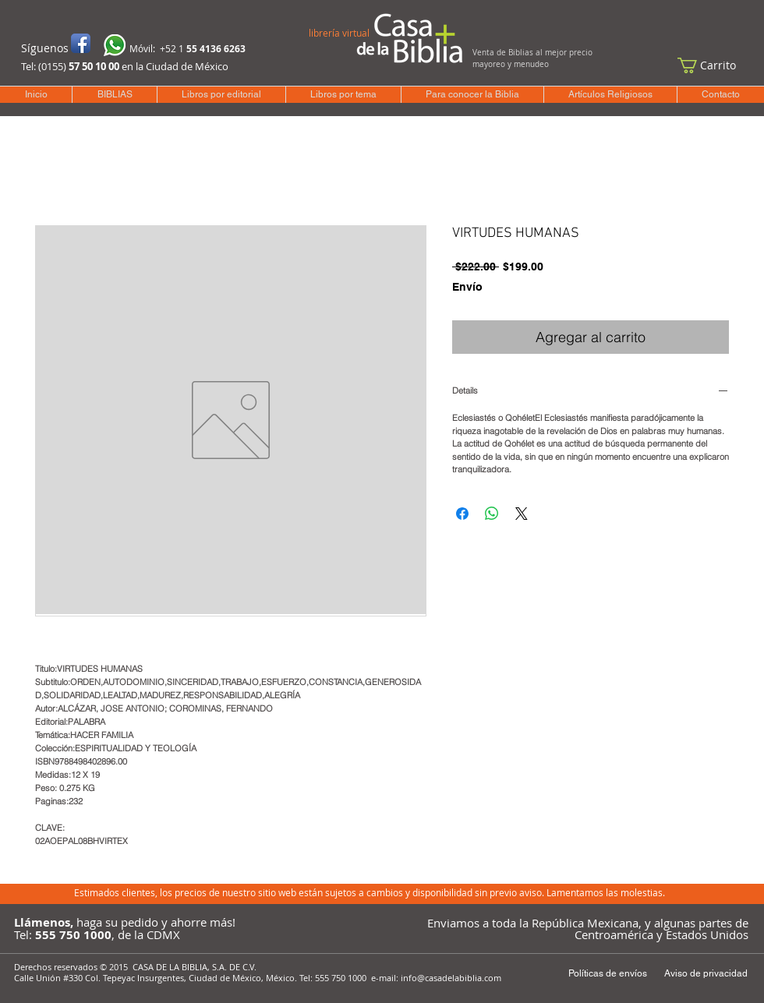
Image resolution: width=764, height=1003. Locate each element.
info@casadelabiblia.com (451, 978)
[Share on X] (521, 513)
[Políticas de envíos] (607, 974)
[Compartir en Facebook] (462, 513)
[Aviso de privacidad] (706, 974)
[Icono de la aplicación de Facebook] (80, 43)
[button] (714, 65)
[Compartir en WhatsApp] (492, 513)
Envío (467, 287)
